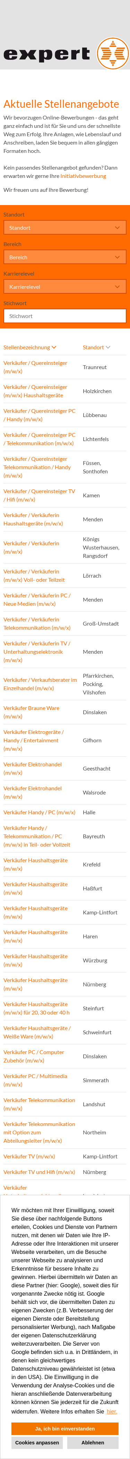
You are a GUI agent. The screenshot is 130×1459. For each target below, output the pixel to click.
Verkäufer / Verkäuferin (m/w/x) (31, 547)
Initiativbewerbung (83, 175)
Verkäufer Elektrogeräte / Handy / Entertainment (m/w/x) (33, 740)
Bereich (12, 244)
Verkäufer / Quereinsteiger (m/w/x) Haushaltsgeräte (35, 390)
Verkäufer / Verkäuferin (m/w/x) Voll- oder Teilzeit (34, 575)
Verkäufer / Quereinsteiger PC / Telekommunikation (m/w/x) (39, 438)
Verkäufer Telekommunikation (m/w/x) (39, 1104)
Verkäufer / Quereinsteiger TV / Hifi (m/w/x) (39, 495)
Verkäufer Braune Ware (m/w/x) (31, 711)
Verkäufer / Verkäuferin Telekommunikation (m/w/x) (37, 623)
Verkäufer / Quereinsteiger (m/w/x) (35, 366)
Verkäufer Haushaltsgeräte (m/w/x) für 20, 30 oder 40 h (36, 1008)
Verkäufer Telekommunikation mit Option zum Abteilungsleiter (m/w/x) (39, 1132)
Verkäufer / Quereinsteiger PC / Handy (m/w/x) (39, 414)
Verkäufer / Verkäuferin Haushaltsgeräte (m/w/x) (33, 519)
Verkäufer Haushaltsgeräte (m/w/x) (35, 864)
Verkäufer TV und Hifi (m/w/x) (39, 1171)
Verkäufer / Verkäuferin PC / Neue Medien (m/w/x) (37, 599)
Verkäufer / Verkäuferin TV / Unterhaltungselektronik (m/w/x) (36, 651)
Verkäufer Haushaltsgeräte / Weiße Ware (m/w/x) (37, 1032)
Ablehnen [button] (92, 1442)
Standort (14, 214)
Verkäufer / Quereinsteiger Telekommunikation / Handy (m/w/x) (37, 467)
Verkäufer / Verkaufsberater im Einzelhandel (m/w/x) (40, 683)
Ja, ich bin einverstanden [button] (65, 1429)
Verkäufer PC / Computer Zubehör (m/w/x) (33, 1056)
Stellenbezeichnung (29, 347)
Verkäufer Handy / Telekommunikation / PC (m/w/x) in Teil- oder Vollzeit (36, 836)
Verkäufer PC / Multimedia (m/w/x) (35, 1080)
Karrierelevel (18, 273)
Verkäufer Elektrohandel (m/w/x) (32, 768)
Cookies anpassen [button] (37, 1442)
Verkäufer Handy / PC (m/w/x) (39, 812)
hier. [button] (112, 1412)
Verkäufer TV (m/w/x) (29, 1156)
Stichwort (15, 303)
